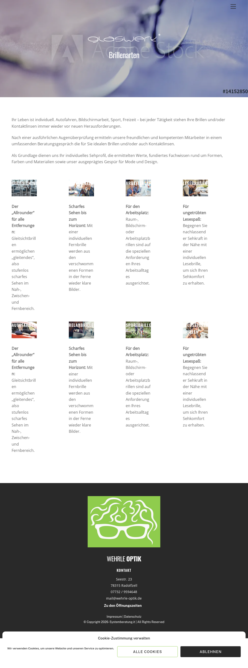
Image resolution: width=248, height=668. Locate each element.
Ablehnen (211, 652)
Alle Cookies (147, 652)
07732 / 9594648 (124, 591)
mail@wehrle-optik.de (124, 598)
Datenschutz (132, 616)
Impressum (114, 616)
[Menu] (233, 6)
